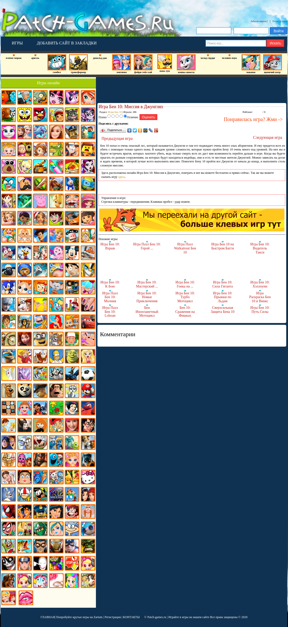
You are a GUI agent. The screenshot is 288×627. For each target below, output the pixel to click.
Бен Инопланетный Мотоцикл (146, 311)
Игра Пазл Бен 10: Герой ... (147, 246)
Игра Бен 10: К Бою (110, 284)
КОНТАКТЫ (131, 617)
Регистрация (280, 21)
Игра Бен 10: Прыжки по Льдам (222, 297)
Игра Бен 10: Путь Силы (260, 310)
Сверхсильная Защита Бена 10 (222, 310)
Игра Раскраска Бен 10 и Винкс (260, 297)
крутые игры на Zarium (88, 617)
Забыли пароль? (259, 21)
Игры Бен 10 (115, 112)
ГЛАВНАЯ (48, 617)
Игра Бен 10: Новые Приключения (147, 297)
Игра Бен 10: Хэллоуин (260, 284)
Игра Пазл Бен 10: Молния (110, 297)
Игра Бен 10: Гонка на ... (185, 284)
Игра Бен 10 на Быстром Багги (222, 246)
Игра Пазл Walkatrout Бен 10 (185, 248)
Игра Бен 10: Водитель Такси (260, 248)
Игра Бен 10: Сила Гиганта (222, 284)
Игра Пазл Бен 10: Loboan (110, 311)
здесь (121, 177)
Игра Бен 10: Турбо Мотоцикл (185, 297)
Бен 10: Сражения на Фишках (185, 311)
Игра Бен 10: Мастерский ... (147, 284)
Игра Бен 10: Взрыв (110, 246)
